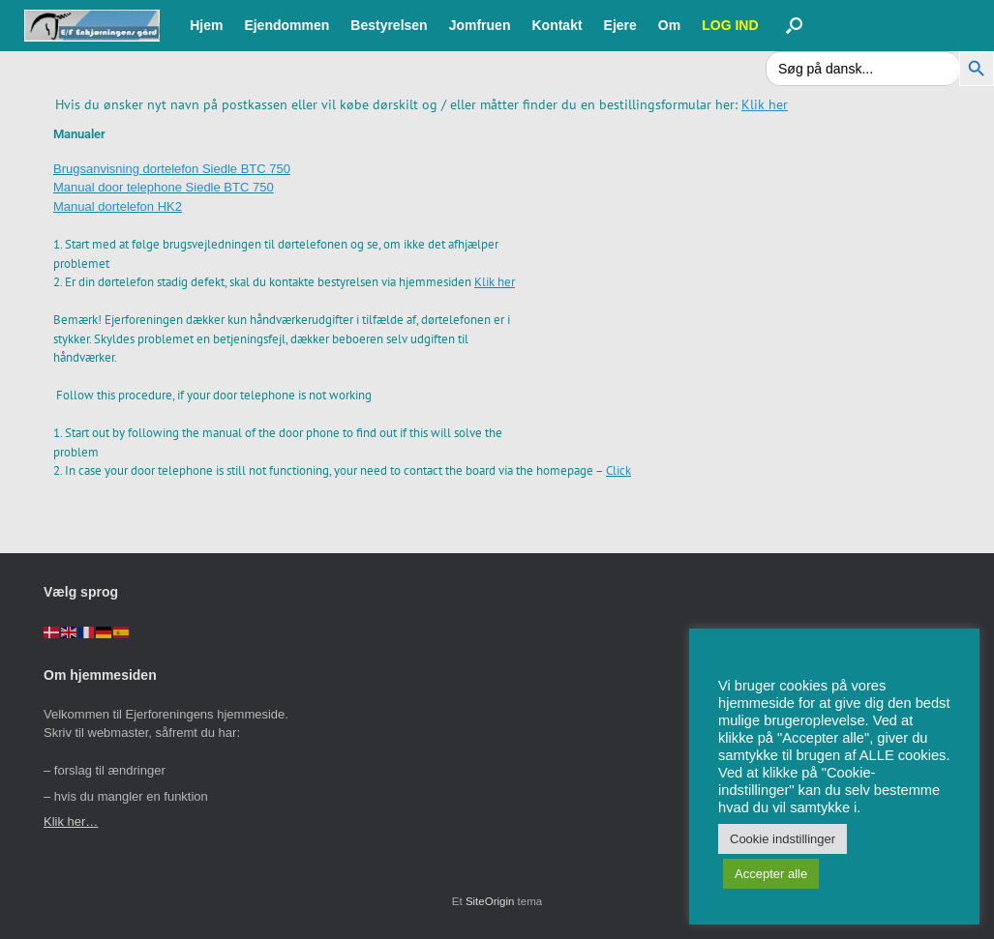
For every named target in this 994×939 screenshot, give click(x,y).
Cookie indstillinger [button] (782, 839)
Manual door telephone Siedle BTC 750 (163, 187)
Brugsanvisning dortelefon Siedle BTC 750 (171, 168)
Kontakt (556, 25)
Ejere (620, 25)
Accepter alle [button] (771, 873)
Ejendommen (286, 25)
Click (618, 470)
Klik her (494, 282)
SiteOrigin (490, 901)
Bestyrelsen (388, 25)
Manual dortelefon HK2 (117, 206)
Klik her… (71, 821)
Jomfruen (480, 25)
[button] (794, 25)
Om (669, 25)
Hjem (206, 25)
